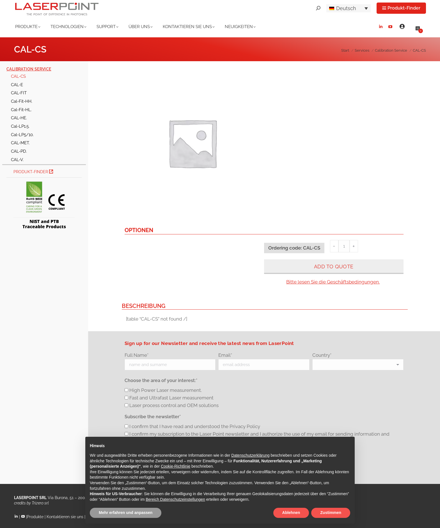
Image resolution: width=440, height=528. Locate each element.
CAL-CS (18, 76)
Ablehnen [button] (291, 512)
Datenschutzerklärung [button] (250, 455)
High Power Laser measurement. (165, 390)
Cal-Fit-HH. (21, 101)
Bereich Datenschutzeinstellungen (175, 499)
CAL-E (17, 84)
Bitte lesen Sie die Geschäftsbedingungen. (333, 282)
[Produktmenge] (344, 246)
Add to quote (334, 266)
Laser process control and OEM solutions (174, 405)
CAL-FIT (19, 92)
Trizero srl (40, 503)
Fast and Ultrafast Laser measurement (171, 398)
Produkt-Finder (33, 172)
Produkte (35, 517)
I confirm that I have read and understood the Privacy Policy (194, 426)
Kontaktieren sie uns (65, 517)
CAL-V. (17, 159)
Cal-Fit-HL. (21, 109)
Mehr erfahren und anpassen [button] (125, 512)
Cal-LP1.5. (20, 126)
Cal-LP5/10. (22, 134)
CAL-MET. (20, 142)
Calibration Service (28, 69)
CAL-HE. (19, 117)
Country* (321, 355)
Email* (225, 355)
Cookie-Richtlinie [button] (175, 466)
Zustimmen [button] (330, 512)
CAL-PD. (19, 151)
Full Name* (136, 355)
